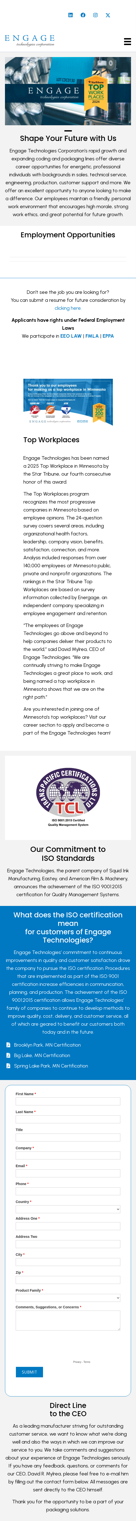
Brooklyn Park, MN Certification (47, 1045)
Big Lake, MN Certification (42, 1055)
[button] (71, 15)
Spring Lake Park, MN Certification (51, 1066)
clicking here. (68, 308)
